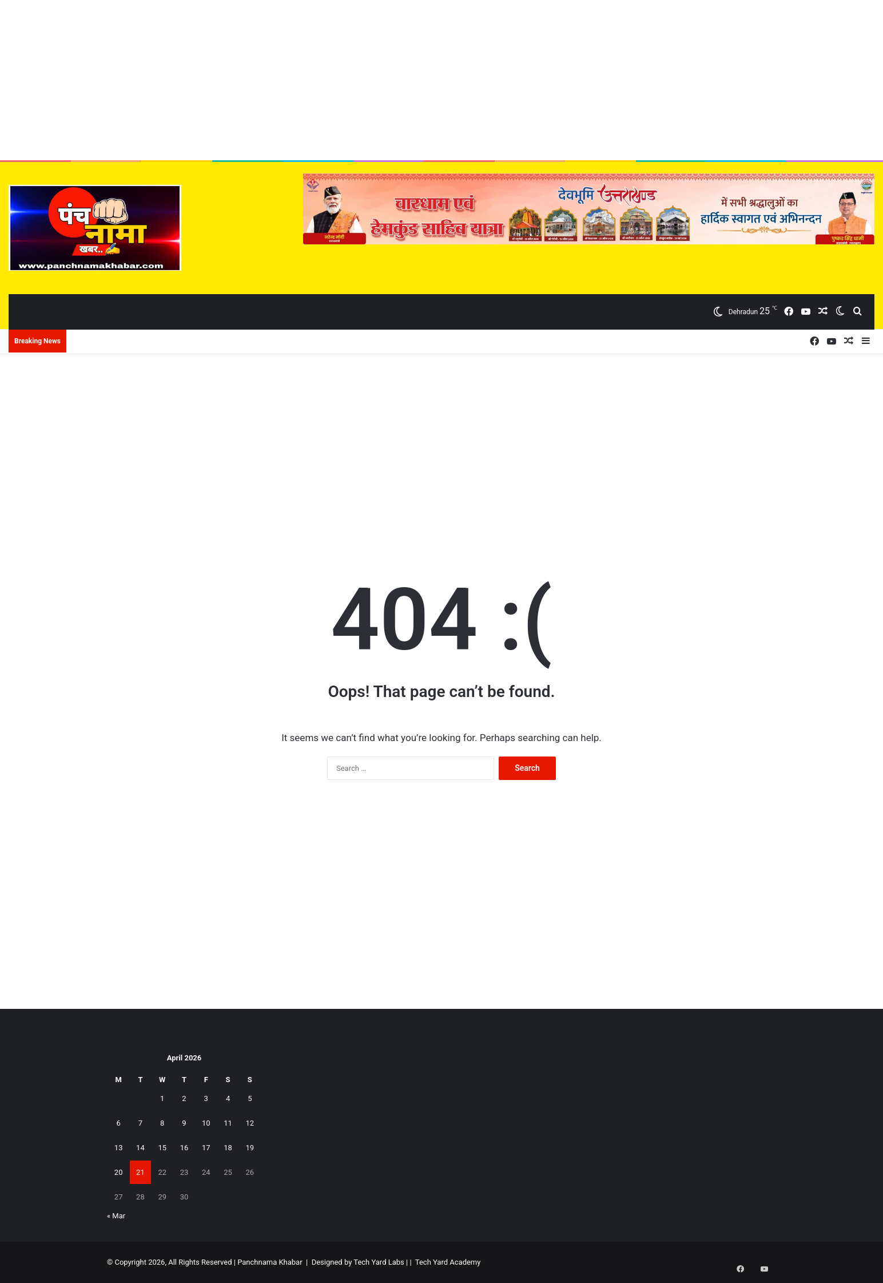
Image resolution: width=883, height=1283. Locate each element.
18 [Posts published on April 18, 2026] (228, 1147)
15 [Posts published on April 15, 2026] (162, 1147)
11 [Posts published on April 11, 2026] (228, 1123)
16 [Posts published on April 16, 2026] (184, 1147)
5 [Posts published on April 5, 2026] (250, 1098)
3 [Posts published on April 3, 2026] (206, 1098)
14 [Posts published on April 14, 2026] (140, 1147)
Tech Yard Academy (448, 1262)
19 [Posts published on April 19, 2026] (250, 1147)
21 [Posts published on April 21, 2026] (140, 1172)
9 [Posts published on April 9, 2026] (184, 1123)
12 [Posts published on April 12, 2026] (250, 1123)
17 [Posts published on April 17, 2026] (206, 1147)
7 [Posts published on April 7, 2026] (140, 1123)
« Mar (116, 1215)
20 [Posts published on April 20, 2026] (118, 1172)
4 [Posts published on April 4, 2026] (228, 1098)
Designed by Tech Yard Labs (358, 1262)
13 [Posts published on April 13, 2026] (118, 1147)
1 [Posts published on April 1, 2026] (162, 1098)
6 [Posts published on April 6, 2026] (118, 1123)
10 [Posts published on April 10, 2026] (206, 1123)
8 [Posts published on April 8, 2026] (162, 1123)
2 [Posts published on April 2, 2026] (184, 1098)
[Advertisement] (441, 80)
